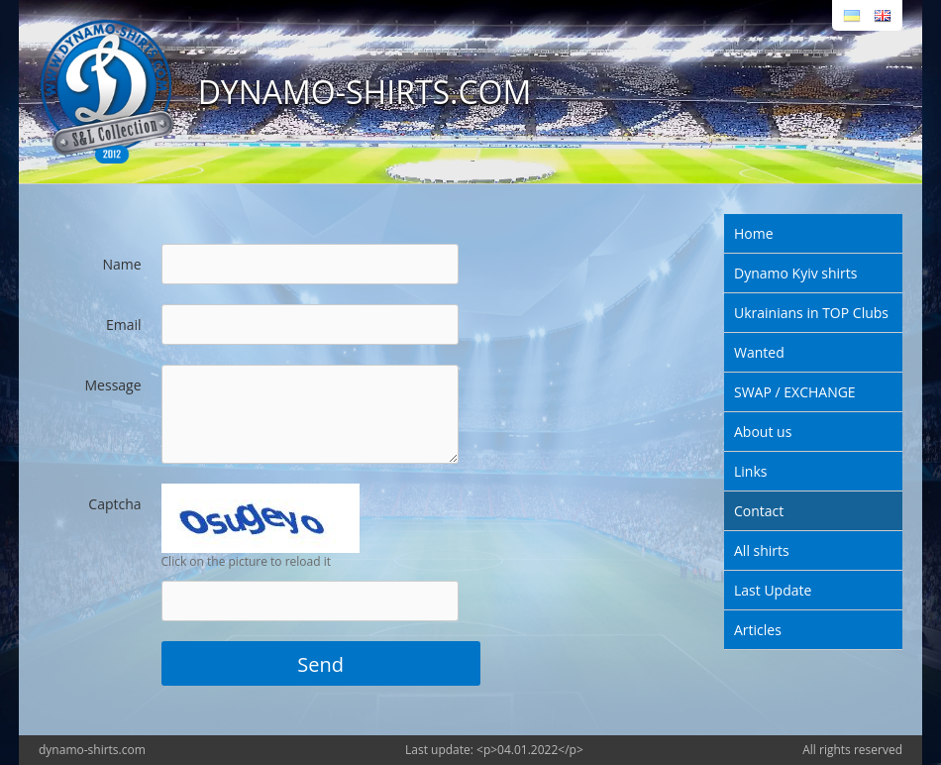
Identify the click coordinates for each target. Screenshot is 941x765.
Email (124, 324)
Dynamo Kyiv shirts (795, 273)
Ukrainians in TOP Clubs (811, 312)
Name (121, 264)
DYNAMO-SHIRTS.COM (365, 91)
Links (750, 471)
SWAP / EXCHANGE (795, 391)
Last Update (772, 590)
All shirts (761, 550)
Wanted (759, 352)
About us (762, 431)
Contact (759, 510)
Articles (758, 629)
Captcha (114, 503)
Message (113, 385)
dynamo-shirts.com (92, 749)
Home (754, 233)
